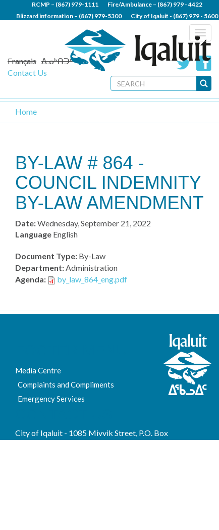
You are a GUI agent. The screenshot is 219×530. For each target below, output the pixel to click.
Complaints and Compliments (66, 384)
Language (33, 234)
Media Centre (38, 370)
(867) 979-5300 (100, 16)
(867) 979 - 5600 (195, 16)
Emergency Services (51, 398)
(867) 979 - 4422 (179, 4)
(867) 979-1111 (77, 4)
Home (26, 111)
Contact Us (27, 72)
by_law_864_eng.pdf (92, 279)
